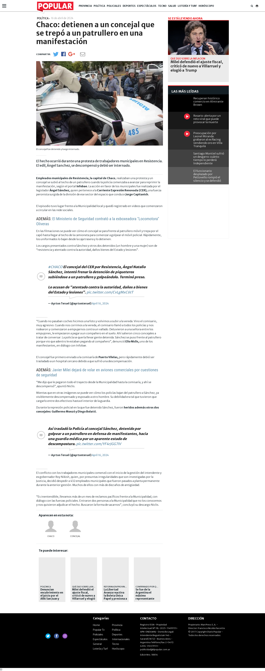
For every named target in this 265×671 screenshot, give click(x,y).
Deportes (129, 5)
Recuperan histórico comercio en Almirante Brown (208, 101)
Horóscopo (206, 5)
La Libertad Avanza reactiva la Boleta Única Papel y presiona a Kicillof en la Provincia (115, 597)
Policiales (114, 5)
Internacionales (121, 639)
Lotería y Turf (187, 5)
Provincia (85, 5)
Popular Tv (99, 629)
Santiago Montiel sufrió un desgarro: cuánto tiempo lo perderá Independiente (208, 158)
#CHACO (55, 267)
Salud (172, 5)
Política (99, 5)
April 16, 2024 (100, 303)
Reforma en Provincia (116, 586)
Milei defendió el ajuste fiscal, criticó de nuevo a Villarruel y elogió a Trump (83, 595)
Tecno (162, 5)
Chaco (50, 536)
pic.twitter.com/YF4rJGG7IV (98, 444)
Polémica (45, 586)
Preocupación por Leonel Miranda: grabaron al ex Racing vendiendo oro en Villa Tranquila (207, 139)
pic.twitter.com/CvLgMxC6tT (110, 292)
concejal (75, 536)
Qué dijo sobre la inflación (87, 586)
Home (96, 625)
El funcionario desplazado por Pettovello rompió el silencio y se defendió (207, 175)
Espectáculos (146, 5)
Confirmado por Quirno (149, 586)
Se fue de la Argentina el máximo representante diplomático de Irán (145, 597)
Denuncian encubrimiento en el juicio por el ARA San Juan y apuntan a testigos (51, 597)
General (97, 644)
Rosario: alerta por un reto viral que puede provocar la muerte (207, 119)
